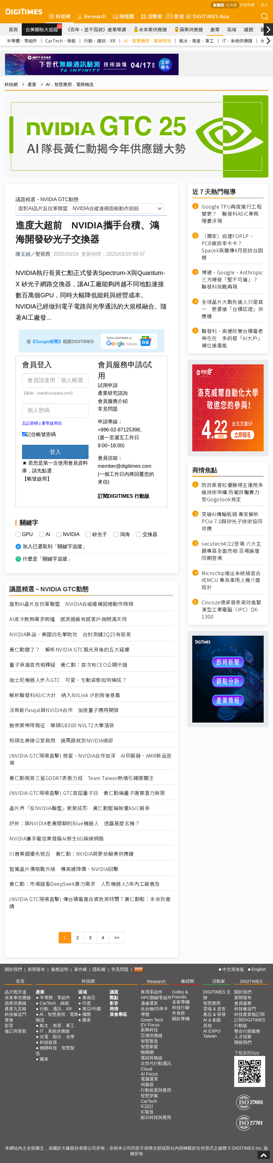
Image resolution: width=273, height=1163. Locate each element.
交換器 (150, 534)
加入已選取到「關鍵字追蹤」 (55, 546)
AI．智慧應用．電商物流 (147, 41)
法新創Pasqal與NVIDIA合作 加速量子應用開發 (64, 710)
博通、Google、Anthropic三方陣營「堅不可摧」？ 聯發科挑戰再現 (232, 279)
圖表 (44, 1059)
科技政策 (48, 1042)
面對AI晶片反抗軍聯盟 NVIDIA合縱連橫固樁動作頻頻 (71, 603)
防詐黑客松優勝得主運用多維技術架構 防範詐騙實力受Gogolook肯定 (232, 492)
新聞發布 (36, 969)
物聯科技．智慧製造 (55, 1050)
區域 (231, 29)
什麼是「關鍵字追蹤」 (47, 558)
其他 (207, 1025)
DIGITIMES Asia (207, 16)
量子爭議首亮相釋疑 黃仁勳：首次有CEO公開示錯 (68, 664)
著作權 (80, 969)
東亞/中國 (91, 1008)
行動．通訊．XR (100, 41)
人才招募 (243, 1036)
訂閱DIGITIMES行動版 (249, 1022)
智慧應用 (212, 1003)
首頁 (13, 29)
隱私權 (99, 969)
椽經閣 (123, 16)
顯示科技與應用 (156, 1117)
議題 (248, 29)
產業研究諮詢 (113, 393)
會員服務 (243, 1003)
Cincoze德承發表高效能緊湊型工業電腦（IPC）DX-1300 (232, 609)
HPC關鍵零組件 (156, 997)
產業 (215, 29)
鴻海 (125, 534)
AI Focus (149, 1073)
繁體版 (218, 4)
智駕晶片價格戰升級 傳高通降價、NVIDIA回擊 (63, 868)
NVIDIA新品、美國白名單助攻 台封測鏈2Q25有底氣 (70, 634)
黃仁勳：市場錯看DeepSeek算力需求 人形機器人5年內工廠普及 (84, 883)
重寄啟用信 (52, 423)
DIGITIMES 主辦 (217, 994)
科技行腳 (180, 1007)
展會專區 (118, 1014)
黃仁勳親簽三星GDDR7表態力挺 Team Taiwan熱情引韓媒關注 (81, 778)
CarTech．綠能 (60, 41)
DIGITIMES (251, 981)
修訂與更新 (15, 1031)
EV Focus (150, 1024)
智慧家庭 (149, 1046)
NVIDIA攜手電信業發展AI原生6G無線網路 (56, 838)
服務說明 (59, 969)
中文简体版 (233, 969)
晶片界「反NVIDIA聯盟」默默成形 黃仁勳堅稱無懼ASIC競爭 (79, 808)
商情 (114, 1008)
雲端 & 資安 (214, 1008)
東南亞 (88, 997)
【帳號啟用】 (37, 478)
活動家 (151, 16)
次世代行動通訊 (156, 1063)
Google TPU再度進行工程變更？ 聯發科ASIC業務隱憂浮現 (232, 213)
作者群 (178, 1013)
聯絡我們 (243, 1042)
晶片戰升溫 (15, 991)
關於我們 (13, 969)
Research (91, 16)
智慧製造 (149, 1041)
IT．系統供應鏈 (237, 41)
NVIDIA (71, 534)
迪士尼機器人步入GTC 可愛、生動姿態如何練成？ (68, 679)
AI (48, 534)
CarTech (149, 1101)
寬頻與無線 (151, 1057)
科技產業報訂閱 (249, 1014)
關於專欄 (180, 1018)
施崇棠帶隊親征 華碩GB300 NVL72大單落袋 (61, 725)
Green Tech (152, 1019)
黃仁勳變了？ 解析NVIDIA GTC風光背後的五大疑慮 (69, 649)
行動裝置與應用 (156, 1090)
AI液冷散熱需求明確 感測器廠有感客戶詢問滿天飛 (68, 619)
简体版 (231, 4)
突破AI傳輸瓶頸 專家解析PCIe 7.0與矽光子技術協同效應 (232, 521)
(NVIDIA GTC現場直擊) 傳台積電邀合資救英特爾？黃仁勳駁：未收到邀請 (90, 902)
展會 (9, 1019)
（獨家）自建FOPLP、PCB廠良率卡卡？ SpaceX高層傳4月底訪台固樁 (232, 246)
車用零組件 (151, 991)
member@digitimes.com (125, 466)
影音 (174, 16)
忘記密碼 (30, 423)
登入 (264, 4)
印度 (86, 1003)
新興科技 (149, 1029)
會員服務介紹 (113, 401)
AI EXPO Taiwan (212, 1034)
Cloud (146, 1068)
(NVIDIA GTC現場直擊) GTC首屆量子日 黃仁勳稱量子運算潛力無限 (87, 792)
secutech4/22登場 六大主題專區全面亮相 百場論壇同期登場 (231, 550)
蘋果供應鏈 (188, 29)
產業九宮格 (15, 1008)
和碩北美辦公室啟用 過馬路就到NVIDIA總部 (61, 740)
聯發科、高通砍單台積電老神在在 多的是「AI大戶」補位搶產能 (232, 338)
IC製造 (147, 1111)
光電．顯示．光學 (57, 1036)
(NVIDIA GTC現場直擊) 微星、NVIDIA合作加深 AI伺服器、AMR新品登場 (90, 759)
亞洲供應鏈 (151, 1035)
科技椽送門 (15, 1014)
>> (116, 937)
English (259, 969)
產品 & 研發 (214, 1014)
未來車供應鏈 (150, 29)
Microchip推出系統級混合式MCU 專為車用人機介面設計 (231, 580)
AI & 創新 (212, 1019)
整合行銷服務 (247, 1031)
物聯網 (147, 1052)
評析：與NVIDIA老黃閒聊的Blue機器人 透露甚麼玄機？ (74, 823)
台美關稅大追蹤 (43, 28)
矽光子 (99, 534)
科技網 (60, 16)
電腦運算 (149, 1078)
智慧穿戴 (149, 1095)
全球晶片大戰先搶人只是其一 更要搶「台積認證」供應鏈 (232, 309)
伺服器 (147, 1084)
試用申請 (108, 385)
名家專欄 (180, 1001)
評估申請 (246, 4)
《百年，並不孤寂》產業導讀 (96, 29)
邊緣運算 (149, 1003)
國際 (86, 1014)
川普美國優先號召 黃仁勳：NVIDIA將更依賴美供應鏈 (71, 853)
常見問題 (108, 409)
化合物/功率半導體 (154, 1011)
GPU (27, 534)
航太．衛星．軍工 (196, 41)
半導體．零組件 (22, 41)
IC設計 (147, 1106)
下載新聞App (246, 1052)
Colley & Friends (180, 994)
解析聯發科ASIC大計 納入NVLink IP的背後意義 (64, 695)
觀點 (114, 997)
